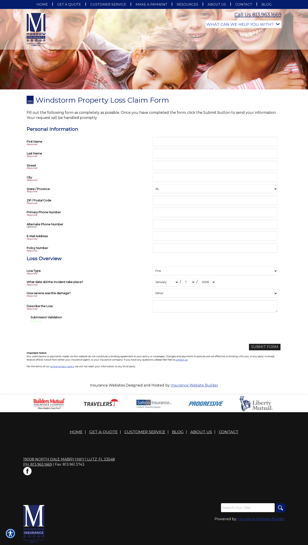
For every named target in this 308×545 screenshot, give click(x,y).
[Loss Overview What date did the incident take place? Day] (188, 282)
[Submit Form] (264, 347)
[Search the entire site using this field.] (248, 507)
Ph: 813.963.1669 (37, 464)
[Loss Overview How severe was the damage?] (215, 293)
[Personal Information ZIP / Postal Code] (215, 200)
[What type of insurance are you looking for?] (244, 24)
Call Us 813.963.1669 (258, 15)
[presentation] (64, 331)
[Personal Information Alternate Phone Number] (215, 224)
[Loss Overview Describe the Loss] (215, 306)
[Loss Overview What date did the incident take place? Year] (207, 282)
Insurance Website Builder (194, 385)
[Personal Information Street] (215, 165)
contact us (182, 359)
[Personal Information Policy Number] (215, 248)
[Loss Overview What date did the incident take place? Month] (165, 282)
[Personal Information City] (215, 177)
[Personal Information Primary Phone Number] (215, 212)
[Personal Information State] (215, 188)
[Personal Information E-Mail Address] (215, 236)
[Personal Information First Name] (215, 141)
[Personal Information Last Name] (215, 153)
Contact (228, 431)
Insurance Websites (107, 385)
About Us (201, 431)
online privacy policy (62, 366)
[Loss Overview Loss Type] (215, 270)
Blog (178, 431)
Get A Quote (103, 431)
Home (76, 431)
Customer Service (144, 431)
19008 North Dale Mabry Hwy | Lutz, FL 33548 (69, 459)
